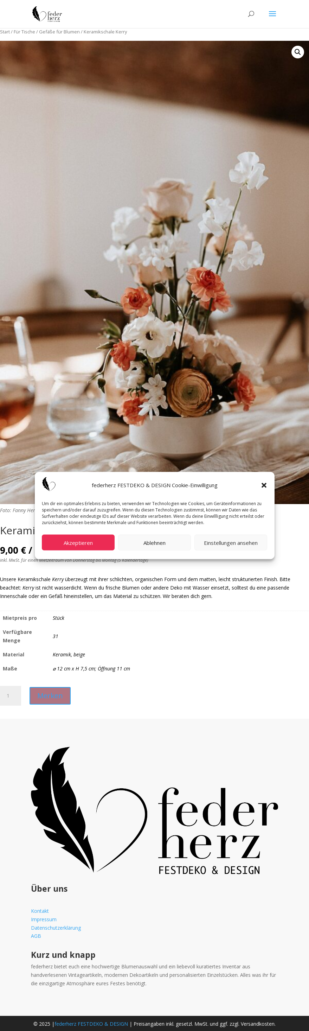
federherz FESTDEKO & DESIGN (91, 1023)
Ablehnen (154, 542)
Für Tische (24, 31)
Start (5, 31)
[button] (264, 485)
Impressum (44, 919)
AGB (36, 936)
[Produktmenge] (10, 696)
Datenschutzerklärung (56, 927)
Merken (50, 695)
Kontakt (40, 911)
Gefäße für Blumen (59, 31)
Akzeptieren (78, 542)
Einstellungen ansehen (231, 542)
